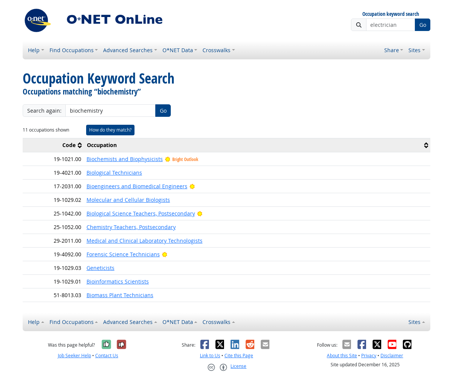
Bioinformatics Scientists (118, 281)
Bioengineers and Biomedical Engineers (137, 186)
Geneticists (100, 267)
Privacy (368, 355)
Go (422, 24)
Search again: (44, 110)
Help (34, 50)
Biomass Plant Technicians (120, 295)
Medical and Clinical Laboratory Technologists (145, 240)
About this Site (342, 355)
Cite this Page (238, 355)
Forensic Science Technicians (123, 254)
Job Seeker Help (74, 355)
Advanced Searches (128, 50)
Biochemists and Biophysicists (125, 159)
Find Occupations (71, 50)
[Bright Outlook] (192, 186)
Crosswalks (216, 50)
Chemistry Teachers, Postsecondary (131, 227)
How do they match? (110, 130)
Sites (414, 50)
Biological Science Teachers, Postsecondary (141, 213)
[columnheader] (53, 145)
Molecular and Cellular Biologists (128, 199)
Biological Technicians (114, 172)
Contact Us (106, 355)
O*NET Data (177, 50)
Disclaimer (391, 355)
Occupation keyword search (390, 14)
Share (391, 50)
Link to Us (210, 355)
